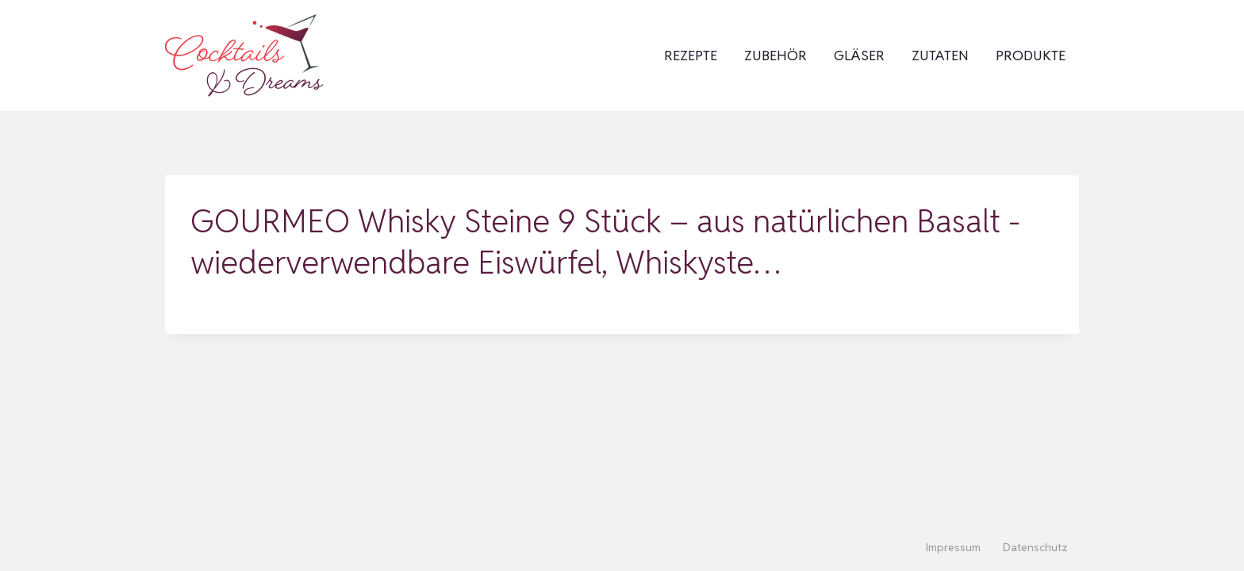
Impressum (953, 547)
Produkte (1030, 55)
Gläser (859, 55)
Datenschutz (1035, 547)
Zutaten (940, 55)
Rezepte (690, 55)
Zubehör (775, 55)
